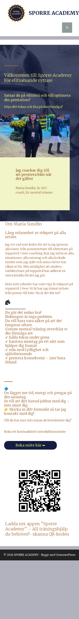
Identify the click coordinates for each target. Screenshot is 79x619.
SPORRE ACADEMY (54, 13)
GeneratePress (65, 554)
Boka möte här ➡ (30, 445)
